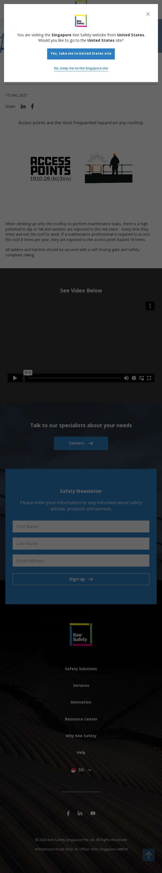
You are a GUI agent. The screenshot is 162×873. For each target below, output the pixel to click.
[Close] (148, 14)
